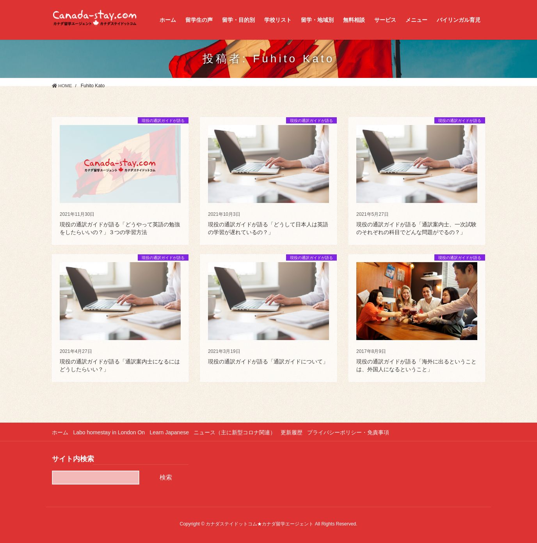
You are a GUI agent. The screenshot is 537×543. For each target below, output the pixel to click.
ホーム (60, 432)
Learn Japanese (171, 432)
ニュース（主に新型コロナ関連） (238, 432)
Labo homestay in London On (110, 432)
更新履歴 (295, 432)
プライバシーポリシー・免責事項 (353, 432)
